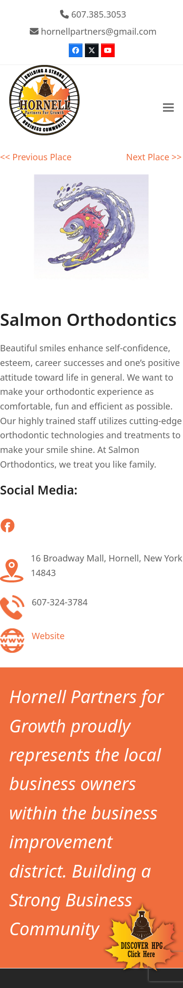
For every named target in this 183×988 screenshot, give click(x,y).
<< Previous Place (36, 157)
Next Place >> (154, 157)
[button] (168, 108)
